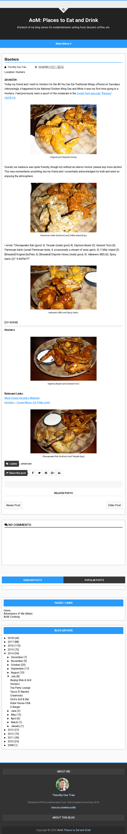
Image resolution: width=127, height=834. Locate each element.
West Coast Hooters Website (22, 398)
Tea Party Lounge (20, 687)
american (26, 463)
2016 (11, 645)
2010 (11, 741)
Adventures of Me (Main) (18, 613)
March (15, 722)
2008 (11, 745)
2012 (11, 733)
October (16, 664)
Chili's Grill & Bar (19, 699)
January (16, 726)
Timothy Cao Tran (63, 795)
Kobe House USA (20, 703)
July (13, 676)
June (14, 710)
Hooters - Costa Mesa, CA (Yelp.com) (27, 402)
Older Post (114, 505)
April (14, 718)
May (14, 714)
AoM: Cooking (12, 616)
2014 (11, 653)
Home (7, 610)
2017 (11, 641)
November (17, 661)
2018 (11, 638)
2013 (11, 729)
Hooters (20, 72)
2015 (11, 649)
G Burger (15, 706)
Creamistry (16, 695)
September (17, 668)
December (17, 657)
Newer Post (13, 505)
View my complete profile (63, 807)
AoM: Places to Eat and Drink (63, 20)
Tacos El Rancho (19, 691)
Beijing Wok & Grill (20, 680)
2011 (11, 737)
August (15, 672)
